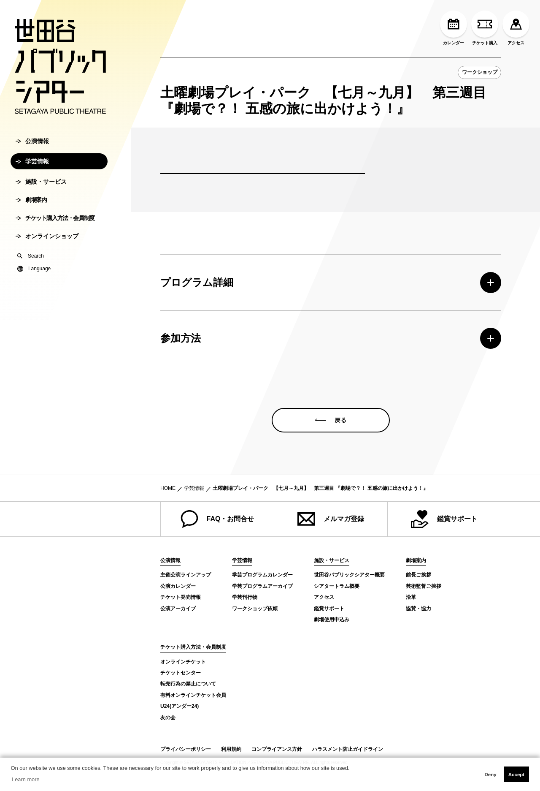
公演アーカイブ (178, 609)
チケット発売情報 (180, 597)
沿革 (411, 597)
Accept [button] (516, 774)
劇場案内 (31, 206)
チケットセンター (180, 673)
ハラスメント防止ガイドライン (347, 749)
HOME (168, 488)
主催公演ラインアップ (185, 575)
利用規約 (231, 749)
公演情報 (32, 147)
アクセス (515, 28)
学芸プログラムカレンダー (262, 575)
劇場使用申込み (331, 619)
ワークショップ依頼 (255, 609)
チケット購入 (484, 28)
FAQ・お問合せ (217, 519)
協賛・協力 (418, 609)
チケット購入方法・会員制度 (55, 224)
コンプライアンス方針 (276, 749)
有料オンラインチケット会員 (193, 695)
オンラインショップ (47, 242)
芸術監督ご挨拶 (423, 586)
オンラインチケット (183, 662)
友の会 (168, 717)
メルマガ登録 (330, 519)
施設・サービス (41, 188)
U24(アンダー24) (179, 706)
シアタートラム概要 (336, 586)
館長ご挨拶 (418, 575)
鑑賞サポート (444, 519)
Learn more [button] (25, 779)
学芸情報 (32, 167)
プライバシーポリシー (185, 749)
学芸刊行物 (244, 597)
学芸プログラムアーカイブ (262, 586)
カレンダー (453, 28)
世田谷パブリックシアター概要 (349, 575)
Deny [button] (490, 774)
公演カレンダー (178, 586)
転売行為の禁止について (188, 684)
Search (30, 262)
